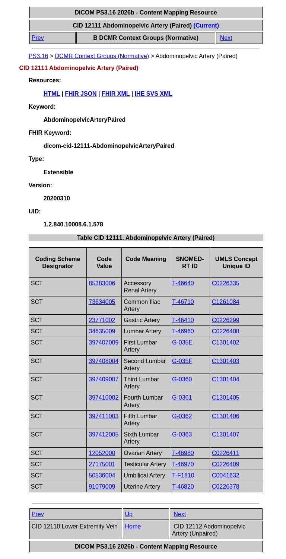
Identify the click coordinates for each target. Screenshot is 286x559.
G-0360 (182, 379)
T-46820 (183, 486)
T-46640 (183, 283)
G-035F (182, 361)
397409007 (103, 379)
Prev (38, 38)
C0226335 (225, 283)
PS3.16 (38, 56)
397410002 (103, 397)
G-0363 (182, 434)
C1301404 (225, 379)
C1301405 (225, 397)
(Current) (206, 25)
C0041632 (225, 475)
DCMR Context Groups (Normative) (102, 56)
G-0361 (182, 397)
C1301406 (225, 416)
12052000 (102, 453)
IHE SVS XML (153, 93)
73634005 (102, 302)
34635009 (102, 331)
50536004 (102, 475)
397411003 (103, 416)
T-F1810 (183, 475)
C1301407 (225, 434)
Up (129, 514)
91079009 (102, 486)
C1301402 (225, 342)
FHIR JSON (80, 93)
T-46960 (183, 331)
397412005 (103, 434)
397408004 (103, 361)
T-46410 (183, 320)
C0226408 (225, 331)
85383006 (102, 283)
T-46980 (183, 453)
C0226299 (225, 320)
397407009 (103, 342)
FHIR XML (116, 93)
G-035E (182, 342)
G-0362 (182, 416)
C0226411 (225, 453)
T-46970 (183, 464)
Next (226, 38)
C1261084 (225, 302)
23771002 (102, 320)
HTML (52, 93)
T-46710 (183, 302)
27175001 (102, 464)
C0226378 (225, 486)
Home (133, 526)
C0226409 (225, 464)
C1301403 (225, 361)
